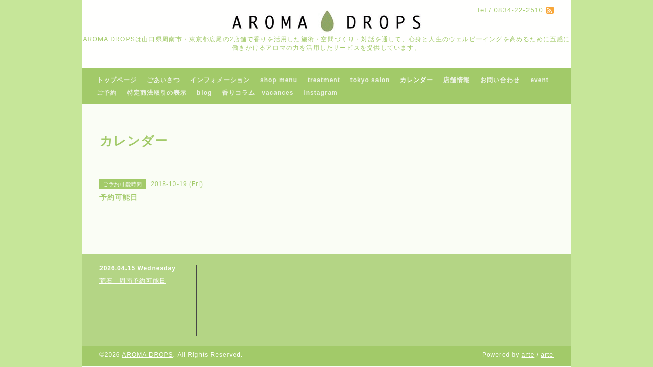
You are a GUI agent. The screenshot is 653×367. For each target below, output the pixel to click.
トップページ (117, 80)
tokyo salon (370, 80)
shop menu (278, 80)
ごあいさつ (163, 80)
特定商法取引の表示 (157, 92)
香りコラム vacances (257, 92)
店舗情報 (456, 80)
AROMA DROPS (147, 354)
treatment (324, 80)
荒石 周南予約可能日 (132, 280)
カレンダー (416, 80)
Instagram (320, 92)
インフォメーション (220, 80)
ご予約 (107, 92)
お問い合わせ (500, 80)
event (539, 80)
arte (528, 354)
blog (204, 92)
